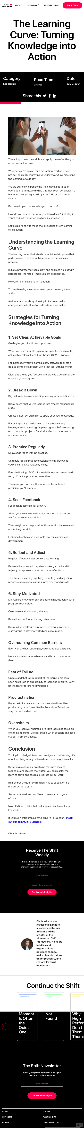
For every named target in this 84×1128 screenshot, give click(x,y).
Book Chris (72, 5)
